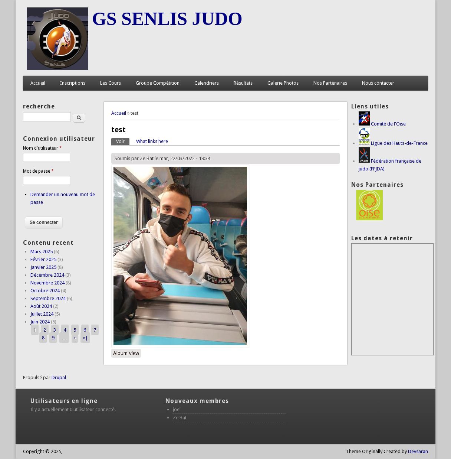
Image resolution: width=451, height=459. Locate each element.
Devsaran (418, 451)
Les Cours (110, 83)
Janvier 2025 (43, 267)
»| (85, 337)
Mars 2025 (41, 251)
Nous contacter (378, 83)
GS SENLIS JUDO (167, 18)
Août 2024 (41, 306)
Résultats (243, 83)
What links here (152, 141)
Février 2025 (43, 259)
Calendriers (206, 83)
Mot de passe (38, 171)
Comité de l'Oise (388, 124)
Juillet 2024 (41, 314)
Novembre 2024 (47, 283)
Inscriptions (72, 83)
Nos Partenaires (330, 83)
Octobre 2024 (45, 290)
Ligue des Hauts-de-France (399, 143)
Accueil (37, 83)
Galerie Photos (283, 83)
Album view (126, 353)
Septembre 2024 (48, 298)
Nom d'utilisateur (42, 148)
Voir (122, 141)
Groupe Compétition (158, 83)
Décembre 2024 (47, 275)
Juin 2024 (40, 322)
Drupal (59, 377)
